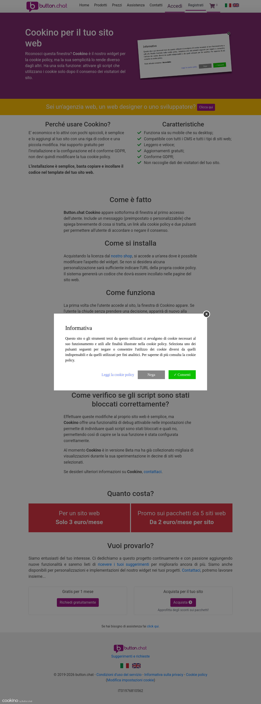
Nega (151, 375)
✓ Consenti (182, 375)
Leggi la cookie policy (118, 375)
